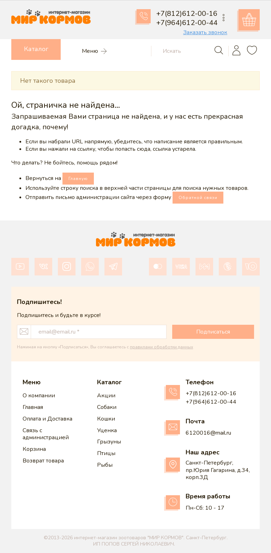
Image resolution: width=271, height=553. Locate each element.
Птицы (106, 453)
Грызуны (109, 442)
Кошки (106, 419)
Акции (106, 395)
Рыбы (105, 465)
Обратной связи (198, 197)
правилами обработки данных (161, 347)
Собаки (106, 407)
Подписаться (213, 332)
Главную (78, 178)
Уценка (107, 430)
